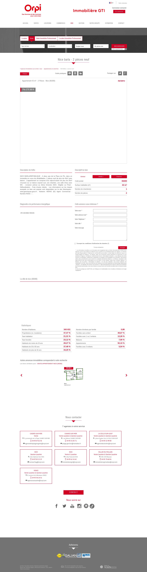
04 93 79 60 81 (106, 459)
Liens (47, 567)
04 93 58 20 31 (37, 478)
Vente (31, 38)
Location (24, 38)
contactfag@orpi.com (37, 462)
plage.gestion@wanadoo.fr (71, 444)
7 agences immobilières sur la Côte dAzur (31, 68)
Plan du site (22, 567)
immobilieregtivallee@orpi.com (106, 462)
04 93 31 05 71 (72, 441)
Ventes (36, 23)
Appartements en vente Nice (51, 68)
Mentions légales (30, 567)
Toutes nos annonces (25, 569)
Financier (119, 176)
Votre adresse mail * (81, 215)
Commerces (61, 23)
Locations (47, 23)
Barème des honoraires (40, 567)
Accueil (25, 23)
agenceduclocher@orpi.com (106, 444)
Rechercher (119, 46)
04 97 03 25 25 (37, 459)
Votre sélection (122, 3)
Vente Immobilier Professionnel (46, 38)
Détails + (101, 176)
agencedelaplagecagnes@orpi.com (37, 444)
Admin (50, 567)
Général (83, 176)
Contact (121, 23)
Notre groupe (95, 23)
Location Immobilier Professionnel (70, 38)
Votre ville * (78, 223)
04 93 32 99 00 (106, 441)
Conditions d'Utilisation (116, 269)
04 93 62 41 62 (72, 459)
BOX (72, 23)
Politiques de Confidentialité (101, 269)
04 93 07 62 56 (37, 441)
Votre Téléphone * (80, 219)
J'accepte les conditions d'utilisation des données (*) (93, 243)
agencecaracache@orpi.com (37, 480)
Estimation (109, 23)
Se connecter (119, 11)
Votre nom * (78, 211)
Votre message (79, 228)
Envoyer (122, 247)
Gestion (81, 23)
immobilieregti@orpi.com (72, 462)
